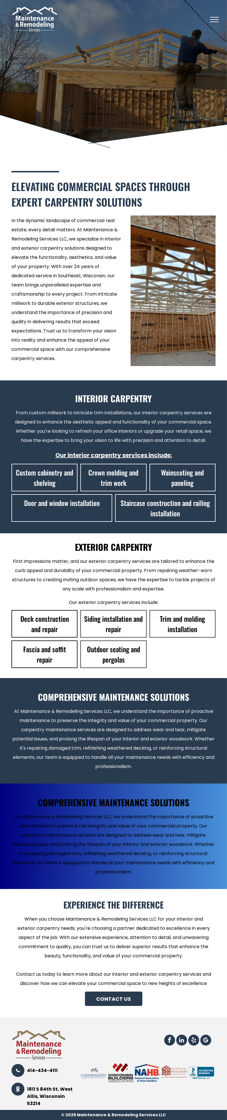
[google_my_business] (205, 1041)
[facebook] (169, 1041)
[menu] (214, 19)
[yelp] (193, 1041)
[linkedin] (181, 1041)
